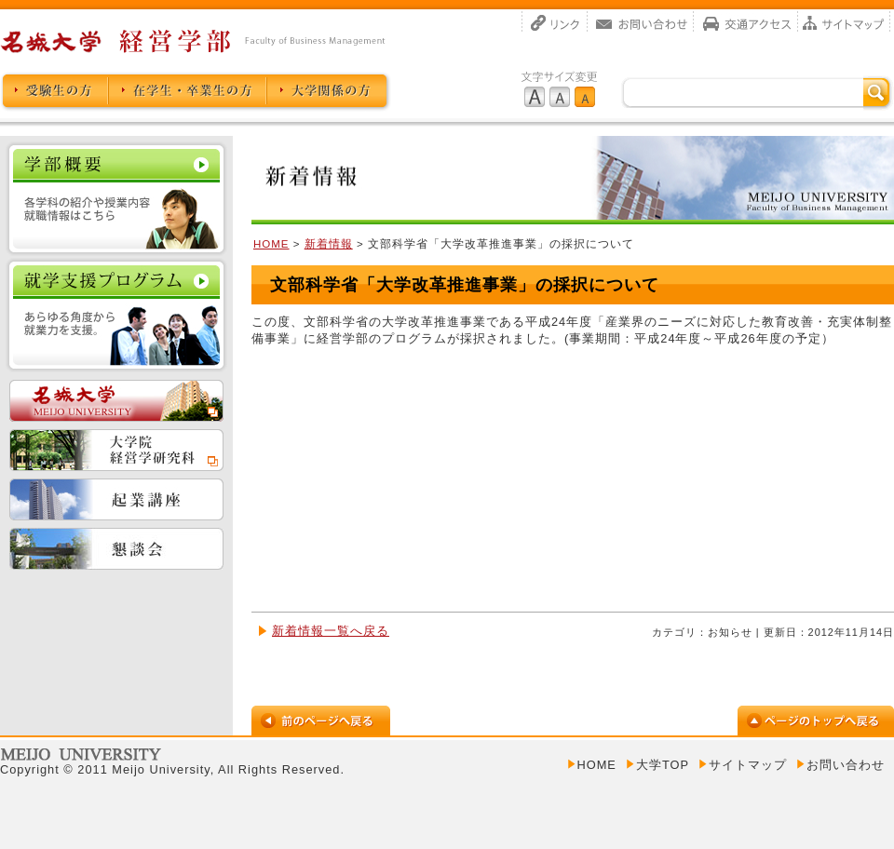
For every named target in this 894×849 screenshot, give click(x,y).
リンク (555, 21)
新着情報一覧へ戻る (330, 631)
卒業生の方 (187, 92)
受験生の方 (54, 92)
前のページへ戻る (320, 720)
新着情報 (329, 243)
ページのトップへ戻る (816, 720)
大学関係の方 (328, 92)
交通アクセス (746, 21)
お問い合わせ (641, 21)
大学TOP (662, 765)
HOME (271, 243)
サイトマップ (844, 21)
